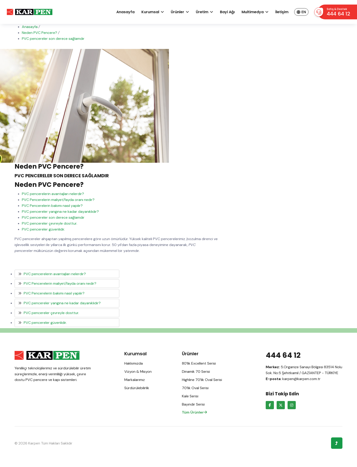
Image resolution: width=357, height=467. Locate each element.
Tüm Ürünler (194, 412)
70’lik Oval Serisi (195, 388)
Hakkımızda (133, 363)
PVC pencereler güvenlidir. (43, 229)
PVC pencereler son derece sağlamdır (53, 217)
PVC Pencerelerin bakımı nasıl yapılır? (52, 205)
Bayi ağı (227, 12)
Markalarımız (134, 379)
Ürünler (177, 12)
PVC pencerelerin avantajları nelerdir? (53, 193)
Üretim (202, 12)
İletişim (281, 12)
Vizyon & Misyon (138, 371)
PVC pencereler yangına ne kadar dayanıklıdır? (60, 211)
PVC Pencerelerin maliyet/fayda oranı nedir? (58, 199)
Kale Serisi (190, 396)
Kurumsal (150, 12)
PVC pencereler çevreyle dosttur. (49, 223)
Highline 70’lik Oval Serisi (202, 379)
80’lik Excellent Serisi (199, 363)
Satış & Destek (338, 12)
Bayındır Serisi (193, 404)
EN (301, 12)
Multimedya (253, 12)
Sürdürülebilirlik (136, 388)
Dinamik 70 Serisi (196, 371)
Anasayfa (125, 12)
